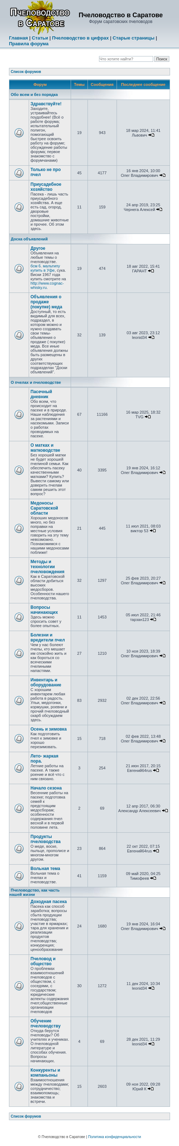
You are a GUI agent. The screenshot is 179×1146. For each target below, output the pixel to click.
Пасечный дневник (41, 394)
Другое (37, 248)
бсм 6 (35, 266)
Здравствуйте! (45, 103)
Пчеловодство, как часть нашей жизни (34, 892)
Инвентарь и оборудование (45, 682)
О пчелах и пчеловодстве (36, 382)
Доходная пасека (48, 901)
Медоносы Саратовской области (44, 508)
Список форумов (26, 72)
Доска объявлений (29, 239)
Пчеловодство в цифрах (80, 38)
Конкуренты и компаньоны (45, 1073)
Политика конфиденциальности (114, 1137)
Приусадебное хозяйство (45, 187)
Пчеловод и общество (43, 961)
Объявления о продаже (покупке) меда (46, 301)
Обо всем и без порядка (34, 94)
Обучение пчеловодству (45, 1023)
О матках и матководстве (45, 448)
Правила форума (28, 43)
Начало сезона (46, 788)
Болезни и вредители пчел (47, 637)
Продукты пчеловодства (45, 839)
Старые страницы (134, 38)
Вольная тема (45, 868)
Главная (18, 38)
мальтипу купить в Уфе (45, 268)
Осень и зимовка (48, 729)
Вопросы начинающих (44, 610)
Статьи (40, 38)
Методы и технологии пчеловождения (47, 566)
